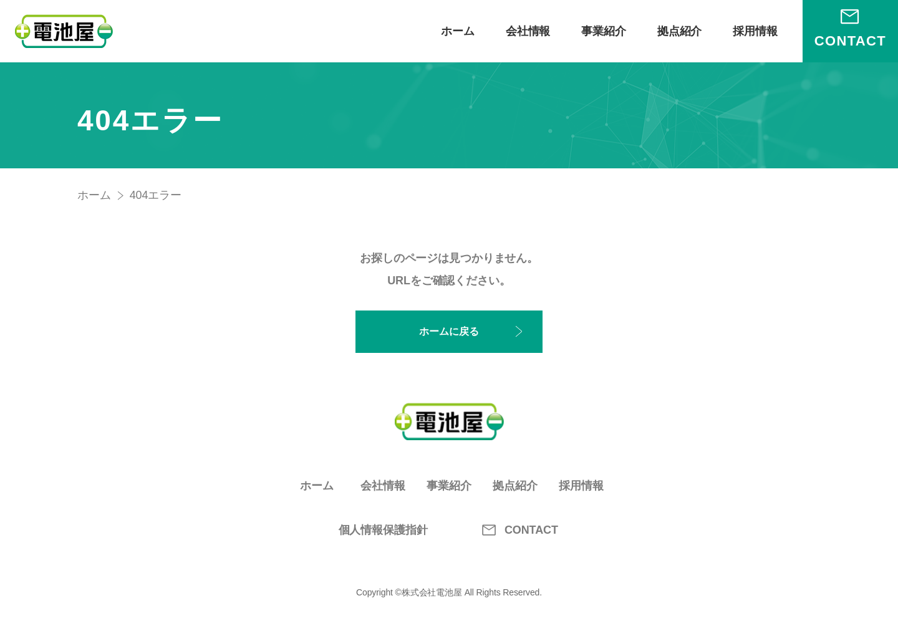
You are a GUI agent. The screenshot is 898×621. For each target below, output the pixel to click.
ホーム (458, 31)
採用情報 (755, 31)
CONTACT (515, 530)
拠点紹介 (679, 31)
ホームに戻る (448, 331)
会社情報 (528, 31)
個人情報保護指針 (383, 530)
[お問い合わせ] (850, 31)
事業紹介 (603, 31)
